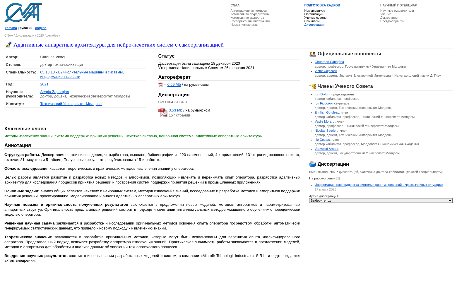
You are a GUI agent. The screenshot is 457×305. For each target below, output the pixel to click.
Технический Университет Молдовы (71, 104)
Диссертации (314, 24)
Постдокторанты (392, 21)
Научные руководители (397, 10)
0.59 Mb (174, 85)
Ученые (385, 14)
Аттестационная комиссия (249, 10)
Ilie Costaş (322, 139)
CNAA (235, 5)
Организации (313, 14)
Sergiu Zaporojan (54, 92)
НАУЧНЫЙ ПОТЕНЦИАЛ (398, 5)
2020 (40, 35)
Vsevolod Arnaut (326, 148)
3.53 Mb (175, 110)
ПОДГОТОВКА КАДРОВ (322, 5)
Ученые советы (315, 17)
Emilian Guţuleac (327, 112)
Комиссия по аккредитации (250, 14)
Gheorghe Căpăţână (329, 62)
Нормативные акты (245, 24)
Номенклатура (314, 10)
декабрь (53, 35)
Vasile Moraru (325, 121)
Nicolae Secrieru (326, 130)
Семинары (311, 21)
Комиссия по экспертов (247, 17)
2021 (44, 84)
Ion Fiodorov (324, 103)
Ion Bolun (322, 94)
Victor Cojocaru (326, 71)
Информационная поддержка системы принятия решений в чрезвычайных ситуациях (379, 184)
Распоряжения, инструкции (250, 21)
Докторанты (389, 17)
